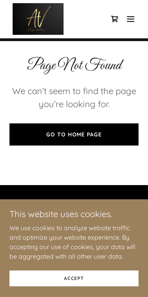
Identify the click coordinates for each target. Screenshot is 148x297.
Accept (74, 289)
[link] (38, 19)
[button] (131, 19)
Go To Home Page (73, 134)
